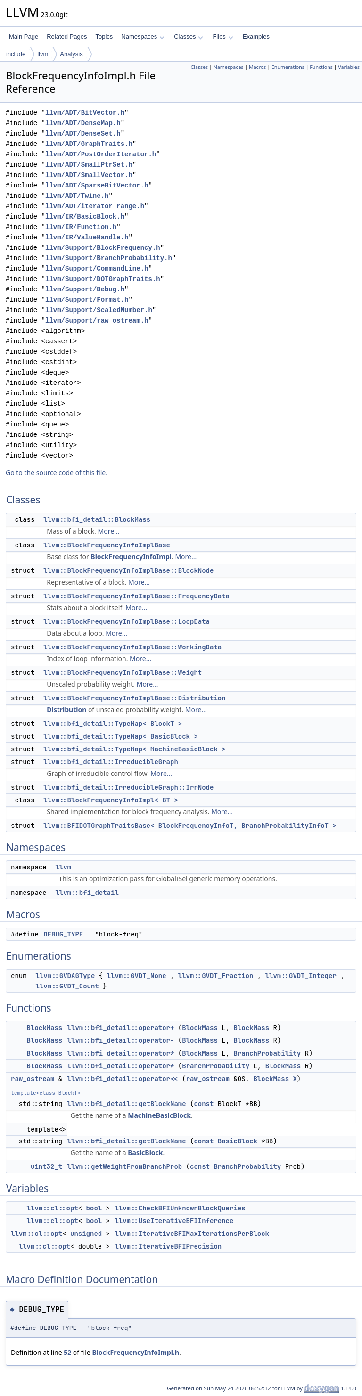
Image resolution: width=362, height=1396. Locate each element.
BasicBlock (237, 1141)
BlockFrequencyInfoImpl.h (135, 1352)
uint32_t (46, 1166)
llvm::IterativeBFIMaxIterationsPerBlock (192, 1233)
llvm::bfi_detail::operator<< (122, 1078)
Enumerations (288, 67)
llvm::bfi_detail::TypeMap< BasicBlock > (120, 736)
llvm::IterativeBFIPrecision (168, 1246)
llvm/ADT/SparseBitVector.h (96, 185)
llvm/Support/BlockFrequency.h (102, 247)
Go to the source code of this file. (56, 472)
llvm (42, 54)
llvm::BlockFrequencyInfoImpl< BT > (110, 800)
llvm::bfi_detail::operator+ (120, 1027)
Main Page (23, 36)
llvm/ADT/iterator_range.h (94, 206)
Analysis (71, 54)
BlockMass (45, 1027)
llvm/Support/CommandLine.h (96, 268)
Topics (104, 36)
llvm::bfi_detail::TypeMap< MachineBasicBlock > (134, 749)
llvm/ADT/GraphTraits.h (88, 143)
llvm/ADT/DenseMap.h (83, 123)
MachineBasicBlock (159, 1115)
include (15, 54)
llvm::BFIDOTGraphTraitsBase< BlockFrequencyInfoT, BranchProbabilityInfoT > (190, 825)
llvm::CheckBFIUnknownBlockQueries (180, 1208)
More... (109, 531)
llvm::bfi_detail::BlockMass (96, 519)
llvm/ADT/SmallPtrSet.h (88, 164)
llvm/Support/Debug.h (84, 289)
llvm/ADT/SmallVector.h (88, 174)
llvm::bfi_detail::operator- (120, 1040)
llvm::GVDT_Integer (301, 975)
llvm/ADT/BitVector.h (84, 112)
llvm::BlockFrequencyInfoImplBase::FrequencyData (136, 596)
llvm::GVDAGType (65, 975)
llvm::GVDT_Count (67, 986)
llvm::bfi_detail (86, 892)
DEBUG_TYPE (63, 934)
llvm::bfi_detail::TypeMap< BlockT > (112, 723)
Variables (349, 67)
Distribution (66, 709)
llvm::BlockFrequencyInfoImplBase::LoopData (126, 621)
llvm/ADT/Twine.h (76, 195)
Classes (188, 36)
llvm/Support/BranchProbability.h (108, 258)
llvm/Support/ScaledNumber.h (98, 310)
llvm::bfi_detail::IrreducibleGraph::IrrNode (128, 787)
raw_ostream (32, 1078)
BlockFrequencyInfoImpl (131, 556)
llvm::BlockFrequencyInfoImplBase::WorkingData (132, 647)
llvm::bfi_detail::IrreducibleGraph (110, 762)
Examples (256, 36)
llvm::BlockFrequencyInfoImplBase (106, 545)
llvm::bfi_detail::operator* (120, 1053)
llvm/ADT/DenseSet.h (83, 133)
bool (94, 1208)
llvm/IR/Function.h (80, 226)
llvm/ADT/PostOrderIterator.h (100, 154)
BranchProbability (267, 1053)
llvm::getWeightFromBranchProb (124, 1166)
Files (223, 36)
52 (67, 1352)
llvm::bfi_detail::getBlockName (126, 1103)
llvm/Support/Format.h (86, 299)
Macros (257, 67)
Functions (321, 67)
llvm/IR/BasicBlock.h (84, 216)
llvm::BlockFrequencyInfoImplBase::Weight (122, 672)
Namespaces (142, 36)
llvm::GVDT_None (136, 975)
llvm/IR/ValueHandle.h (86, 237)
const (204, 1103)
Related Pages (67, 36)
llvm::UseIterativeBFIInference (174, 1221)
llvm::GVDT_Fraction (216, 975)
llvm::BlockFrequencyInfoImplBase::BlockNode (128, 570)
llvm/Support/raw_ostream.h (96, 320)
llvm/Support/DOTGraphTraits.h (102, 278)
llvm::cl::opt (52, 1208)
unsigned (86, 1233)
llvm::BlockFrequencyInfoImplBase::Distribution (134, 698)
